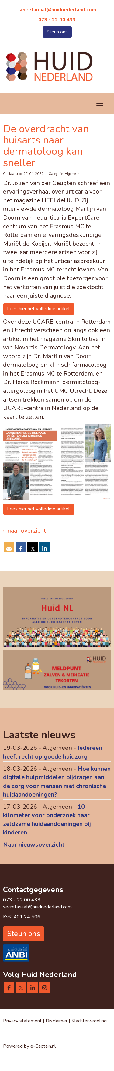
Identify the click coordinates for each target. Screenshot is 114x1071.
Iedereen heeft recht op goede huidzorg (52, 752)
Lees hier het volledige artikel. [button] (39, 308)
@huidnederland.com (57, 9)
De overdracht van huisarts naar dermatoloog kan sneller (46, 146)
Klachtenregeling (89, 1021)
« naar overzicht (24, 531)
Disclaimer (57, 1021)
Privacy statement (22, 1021)
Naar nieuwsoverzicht (33, 844)
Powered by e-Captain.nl (29, 1046)
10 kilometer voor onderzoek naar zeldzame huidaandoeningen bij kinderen (47, 820)
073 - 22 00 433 (57, 19)
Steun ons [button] (57, 32)
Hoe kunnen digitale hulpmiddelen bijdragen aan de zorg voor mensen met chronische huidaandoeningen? (57, 782)
